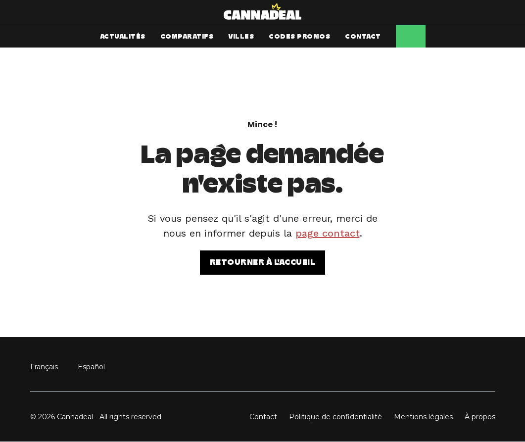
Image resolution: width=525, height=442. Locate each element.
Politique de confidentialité (335, 416)
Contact (263, 416)
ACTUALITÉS (122, 36)
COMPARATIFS (187, 36)
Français (44, 366)
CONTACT (363, 36)
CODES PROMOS (299, 36)
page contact (327, 233)
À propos (480, 416)
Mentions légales (423, 416)
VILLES (241, 36)
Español (91, 366)
